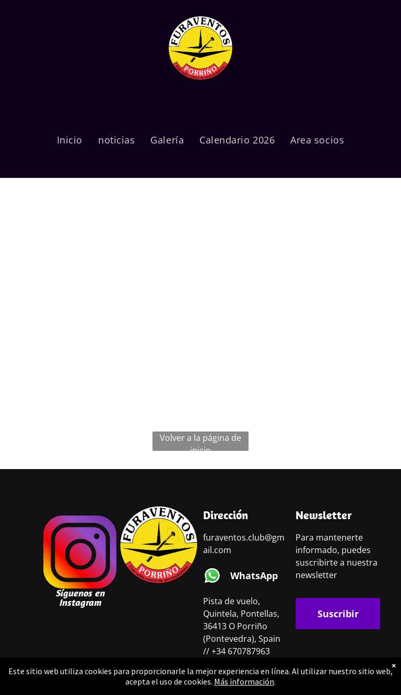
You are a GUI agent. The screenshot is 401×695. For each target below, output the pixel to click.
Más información (244, 681)
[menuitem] (69, 140)
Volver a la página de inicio (200, 441)
